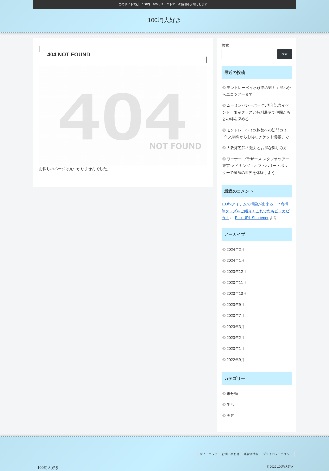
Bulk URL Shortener (251, 218)
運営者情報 (251, 454)
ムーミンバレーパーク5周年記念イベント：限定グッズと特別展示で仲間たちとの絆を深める (256, 112)
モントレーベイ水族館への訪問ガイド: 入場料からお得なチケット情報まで (255, 133)
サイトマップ (208, 454)
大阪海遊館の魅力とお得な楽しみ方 (257, 148)
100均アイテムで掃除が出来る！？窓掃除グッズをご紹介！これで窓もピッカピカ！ (256, 211)
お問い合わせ (230, 454)
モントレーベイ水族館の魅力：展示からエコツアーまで (256, 91)
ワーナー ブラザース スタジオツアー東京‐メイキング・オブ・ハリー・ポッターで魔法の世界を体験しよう (255, 166)
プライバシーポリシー (277, 454)
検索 (225, 45)
